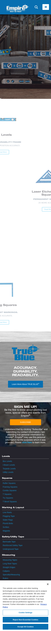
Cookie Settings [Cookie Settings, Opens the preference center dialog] (25, 613)
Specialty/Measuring (11, 574)
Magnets (6, 531)
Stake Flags (8, 520)
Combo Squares (9, 490)
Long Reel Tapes (10, 564)
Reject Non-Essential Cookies (25, 620)
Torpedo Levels (9, 469)
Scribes (6, 527)
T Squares (7, 494)
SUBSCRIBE (25, 422)
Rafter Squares (9, 483)
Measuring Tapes (10, 560)
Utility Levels (8, 472)
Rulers (5, 578)
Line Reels (7, 512)
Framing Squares (10, 487)
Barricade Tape (9, 542)
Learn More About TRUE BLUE (25, 384)
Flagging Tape (9, 516)
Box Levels (7, 461)
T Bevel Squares (10, 501)
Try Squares (8, 498)
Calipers (6, 571)
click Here (27, 442)
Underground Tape (10, 549)
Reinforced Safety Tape (12, 545)
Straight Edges (9, 567)
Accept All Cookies (25, 627)
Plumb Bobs (8, 523)
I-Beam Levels (9, 465)
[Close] (48, 585)
